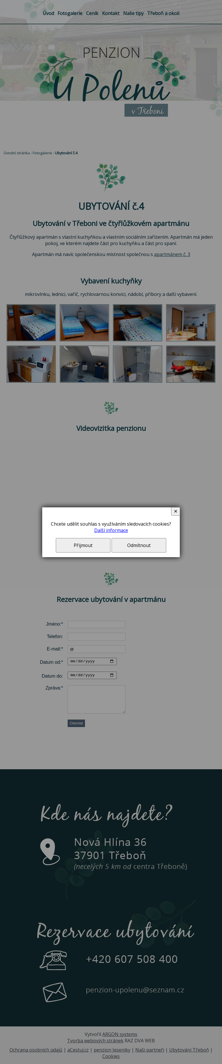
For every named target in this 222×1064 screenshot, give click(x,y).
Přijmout (83, 545)
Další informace (111, 530)
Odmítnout (139, 545)
